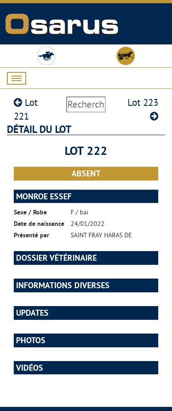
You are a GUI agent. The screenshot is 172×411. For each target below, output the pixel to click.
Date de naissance (39, 223)
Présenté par (31, 235)
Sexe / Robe (30, 212)
